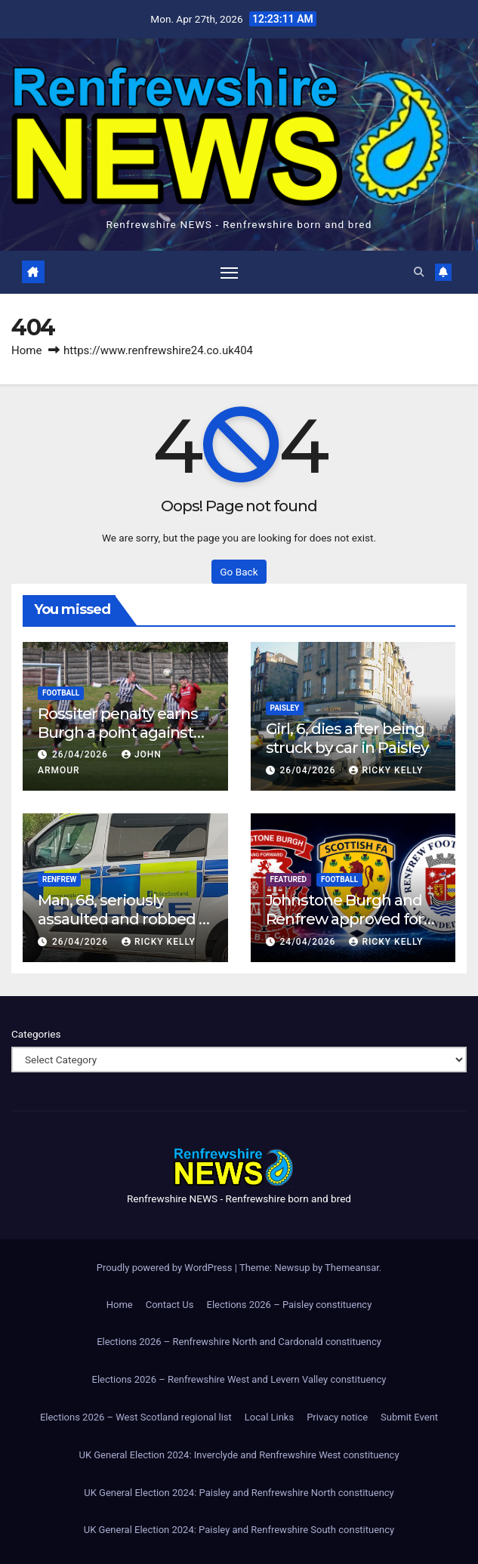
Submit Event (409, 1417)
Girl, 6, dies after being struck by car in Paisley (347, 738)
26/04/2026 (81, 755)
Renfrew (59, 879)
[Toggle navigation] (228, 272)
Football (60, 693)
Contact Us (170, 1304)
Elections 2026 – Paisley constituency (289, 1304)
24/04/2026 (308, 941)
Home (26, 350)
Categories (35, 1035)
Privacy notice (337, 1417)
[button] (419, 272)
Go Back (239, 572)
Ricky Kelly (386, 770)
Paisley (285, 708)
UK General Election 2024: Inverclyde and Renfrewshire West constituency (239, 1455)
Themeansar (352, 1267)
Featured (288, 879)
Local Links (269, 1417)
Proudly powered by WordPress (166, 1267)
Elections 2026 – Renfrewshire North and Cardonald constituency (239, 1342)
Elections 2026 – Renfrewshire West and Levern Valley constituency (239, 1379)
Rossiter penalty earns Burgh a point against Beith (118, 732)
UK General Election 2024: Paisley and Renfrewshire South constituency (239, 1530)
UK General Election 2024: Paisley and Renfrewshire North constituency (239, 1492)
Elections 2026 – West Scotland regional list (136, 1417)
